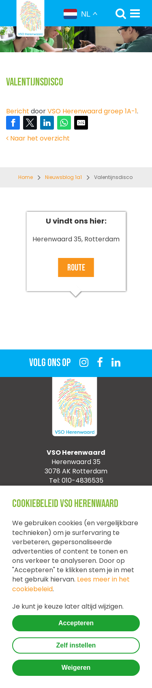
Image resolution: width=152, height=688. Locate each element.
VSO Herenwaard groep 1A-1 (92, 111)
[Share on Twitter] (30, 123)
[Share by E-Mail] (81, 123)
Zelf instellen (76, 645)
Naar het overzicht (38, 138)
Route (76, 267)
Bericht (17, 111)
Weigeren (76, 667)
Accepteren (76, 623)
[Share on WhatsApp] (64, 123)
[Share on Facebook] (13, 123)
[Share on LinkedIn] (47, 123)
